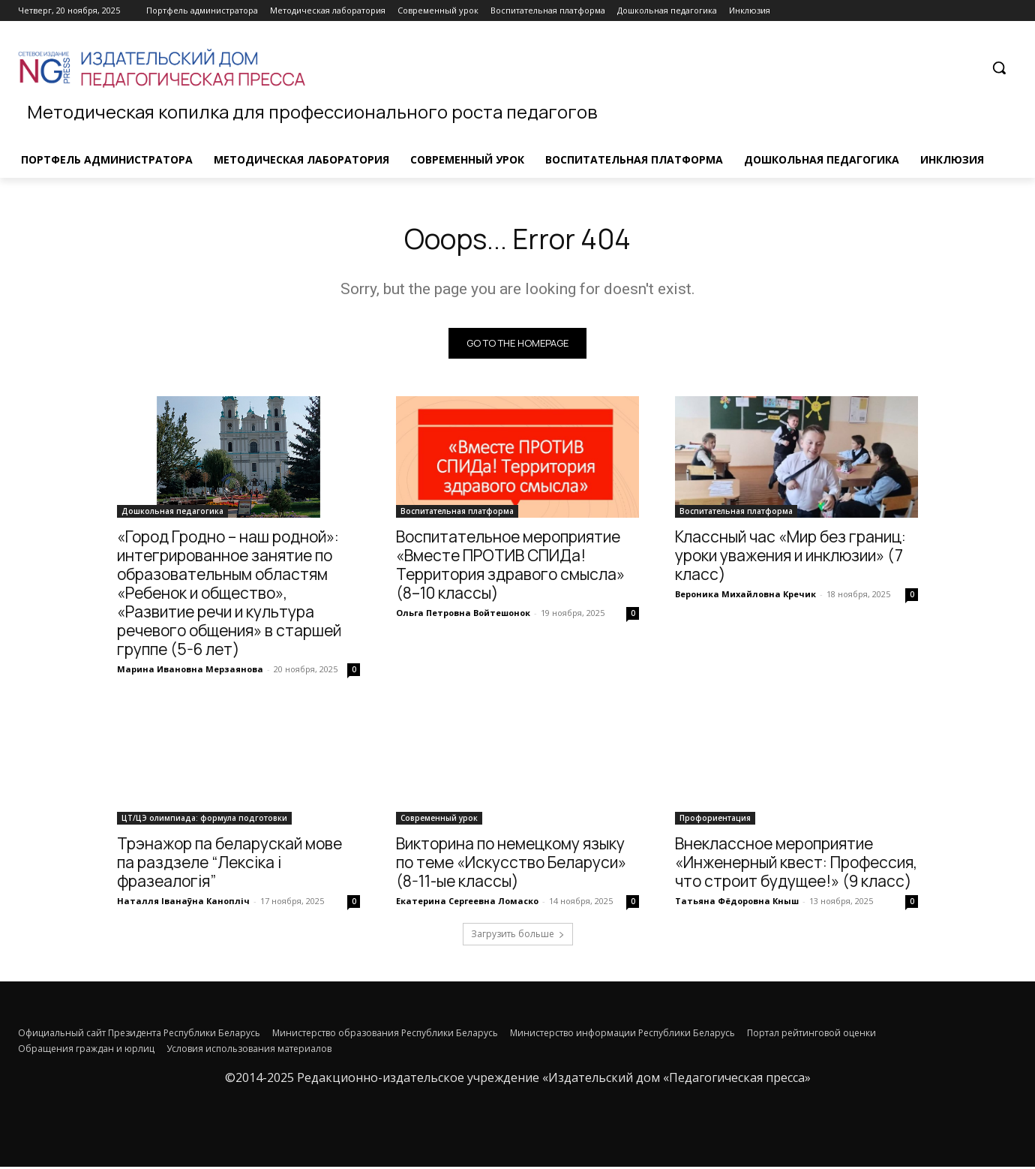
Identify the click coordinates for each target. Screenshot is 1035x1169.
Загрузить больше (518, 936)
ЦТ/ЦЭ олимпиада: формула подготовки (204, 820)
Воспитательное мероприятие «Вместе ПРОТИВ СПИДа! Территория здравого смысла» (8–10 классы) (510, 567)
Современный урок (439, 820)
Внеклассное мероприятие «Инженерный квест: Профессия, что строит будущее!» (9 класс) (796, 864)
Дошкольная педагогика (173, 513)
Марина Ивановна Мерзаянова (190, 671)
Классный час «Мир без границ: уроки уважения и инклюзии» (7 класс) (790, 557)
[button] (999, 68)
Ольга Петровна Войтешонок (463, 615)
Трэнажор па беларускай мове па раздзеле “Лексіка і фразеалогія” (229, 864)
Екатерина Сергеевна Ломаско (467, 903)
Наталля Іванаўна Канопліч (183, 903)
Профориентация (715, 820)
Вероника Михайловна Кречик (745, 596)
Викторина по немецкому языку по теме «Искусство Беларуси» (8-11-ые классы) (511, 864)
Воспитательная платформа (457, 513)
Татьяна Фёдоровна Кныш (737, 903)
